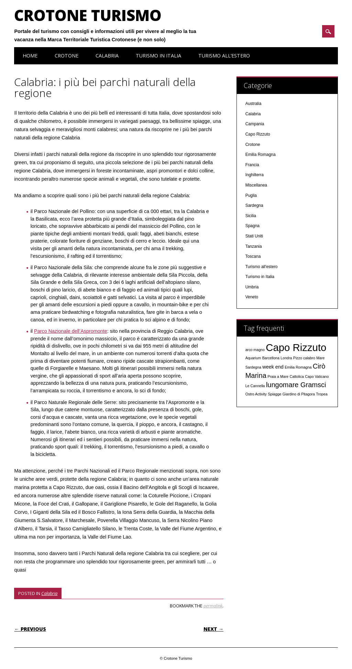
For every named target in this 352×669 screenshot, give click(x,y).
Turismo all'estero (261, 266)
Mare (320, 358)
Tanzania (253, 246)
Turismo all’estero (224, 55)
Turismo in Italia (158, 55)
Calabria (107, 55)
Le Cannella (255, 386)
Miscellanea (256, 185)
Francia (252, 164)
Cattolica (297, 376)
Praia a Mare (277, 376)
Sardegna (254, 205)
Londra (286, 358)
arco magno (255, 350)
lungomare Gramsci (296, 385)
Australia (253, 103)
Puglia (251, 195)
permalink (213, 606)
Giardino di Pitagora (299, 394)
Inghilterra (254, 174)
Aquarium (253, 358)
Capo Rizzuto (257, 134)
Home (30, 55)
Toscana (253, 256)
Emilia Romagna (260, 154)
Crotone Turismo (88, 15)
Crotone (66, 55)
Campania (254, 123)
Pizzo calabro (304, 358)
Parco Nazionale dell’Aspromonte (70, 331)
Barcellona (270, 358)
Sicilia (250, 215)
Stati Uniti (254, 236)
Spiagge (274, 394)
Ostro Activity (256, 394)
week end (273, 367)
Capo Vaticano (317, 376)
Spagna (252, 225)
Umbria (252, 287)
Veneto (251, 297)
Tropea (321, 394)
